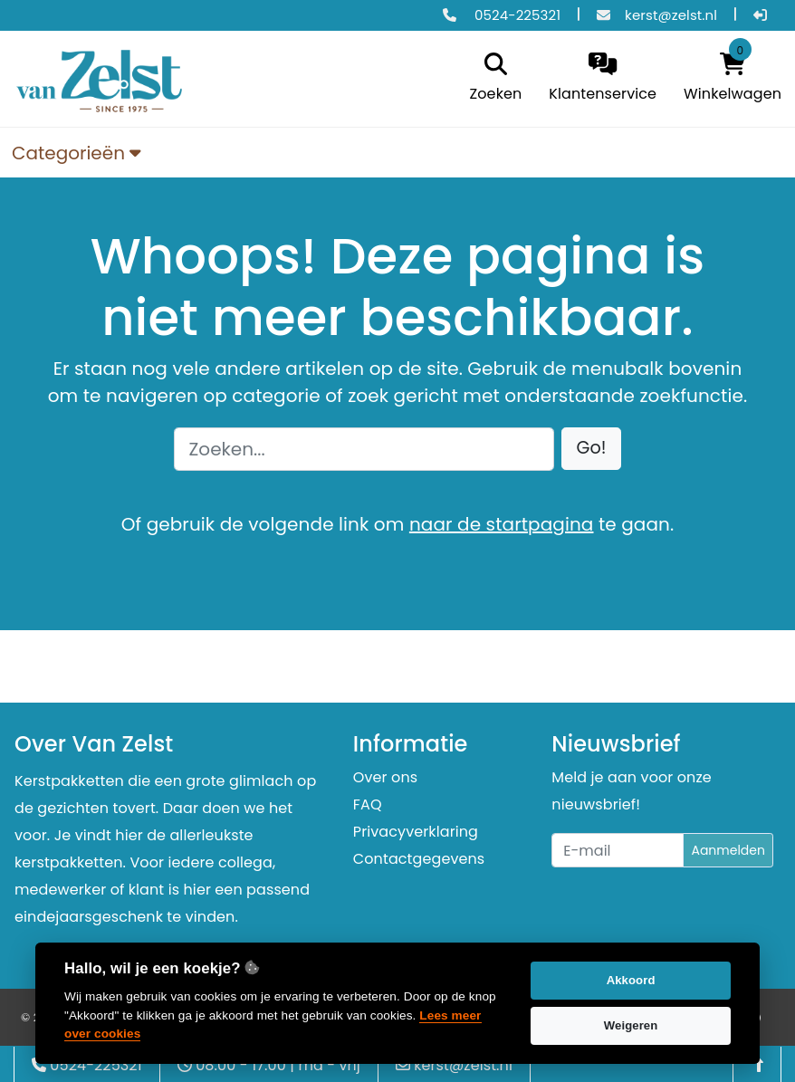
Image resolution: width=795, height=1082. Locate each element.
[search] (491, 79)
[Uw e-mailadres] (617, 850)
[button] (591, 448)
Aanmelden (728, 850)
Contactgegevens (418, 858)
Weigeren (631, 1025)
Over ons (385, 777)
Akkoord (631, 980)
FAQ (367, 804)
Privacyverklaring (415, 831)
